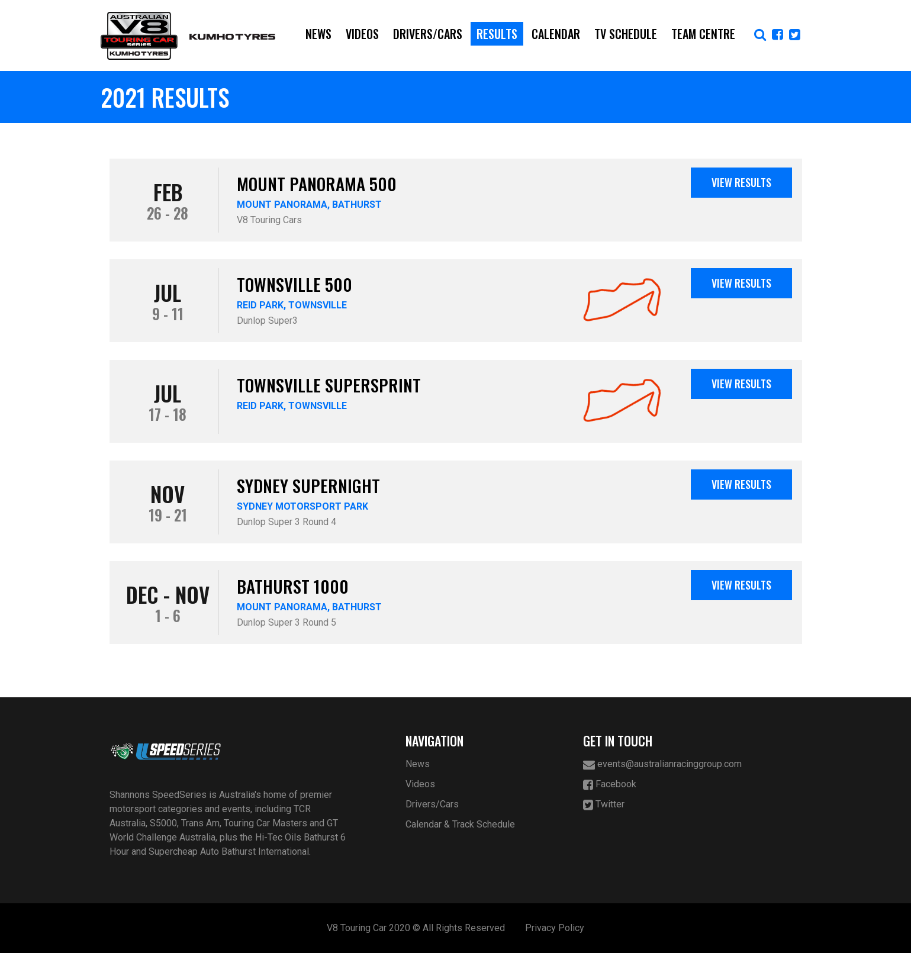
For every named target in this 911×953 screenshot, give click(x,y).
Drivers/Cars (427, 34)
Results (497, 34)
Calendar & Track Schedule (460, 824)
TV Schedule (625, 34)
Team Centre (703, 34)
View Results (741, 182)
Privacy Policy (554, 927)
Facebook (609, 784)
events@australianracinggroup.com (662, 764)
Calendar (556, 34)
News (318, 34)
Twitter (603, 805)
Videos (362, 34)
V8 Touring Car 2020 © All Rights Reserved (416, 927)
